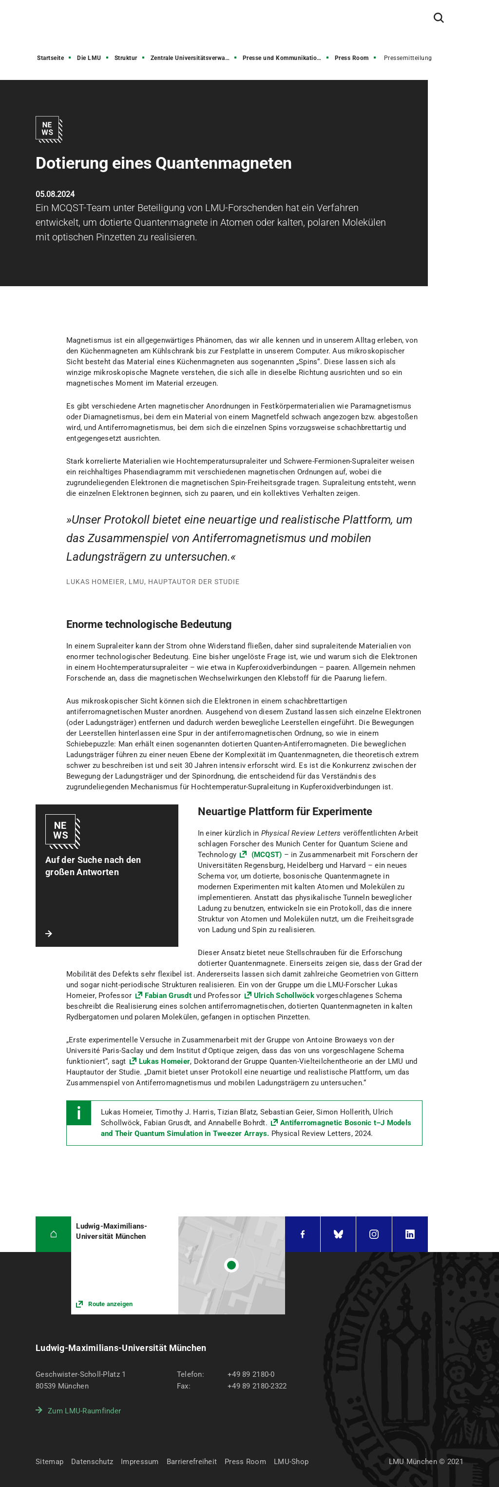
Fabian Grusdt (168, 995)
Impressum (140, 1461)
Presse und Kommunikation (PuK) (286, 58)
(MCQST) (266, 854)
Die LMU (89, 58)
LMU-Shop (291, 1461)
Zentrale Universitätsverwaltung (194, 58)
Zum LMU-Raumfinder (84, 1411)
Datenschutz (92, 1461)
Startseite (50, 58)
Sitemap (49, 1461)
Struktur (126, 58)
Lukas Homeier (164, 1061)
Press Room (352, 58)
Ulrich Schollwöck (284, 995)
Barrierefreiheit (192, 1461)
